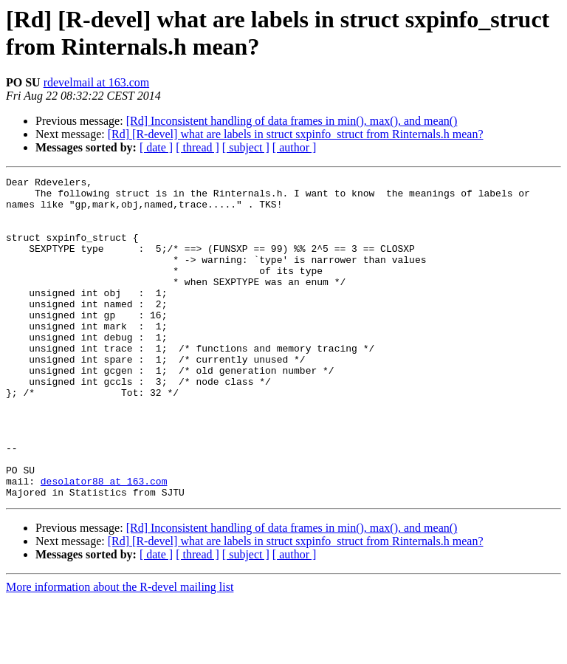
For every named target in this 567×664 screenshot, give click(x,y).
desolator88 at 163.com (104, 543)
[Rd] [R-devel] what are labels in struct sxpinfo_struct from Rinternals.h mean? (296, 134)
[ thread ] (197, 147)
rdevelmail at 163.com (97, 82)
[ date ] (156, 147)
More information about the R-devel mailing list (119, 651)
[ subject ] (245, 147)
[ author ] (294, 147)
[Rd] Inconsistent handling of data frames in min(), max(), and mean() (292, 120)
